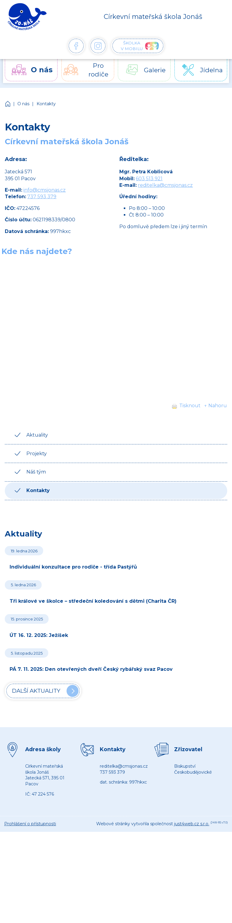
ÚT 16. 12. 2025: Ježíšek (39, 635)
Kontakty (46, 103)
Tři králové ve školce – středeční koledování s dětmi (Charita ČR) (93, 601)
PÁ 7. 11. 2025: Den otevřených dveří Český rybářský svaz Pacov (91, 669)
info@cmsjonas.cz (44, 190)
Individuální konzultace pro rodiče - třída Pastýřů (73, 567)
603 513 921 (149, 178)
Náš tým (36, 472)
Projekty (36, 453)
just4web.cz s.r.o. (191, 823)
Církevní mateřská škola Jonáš (8, 104)
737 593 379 (41, 196)
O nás (23, 103)
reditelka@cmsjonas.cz (165, 185)
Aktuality (37, 435)
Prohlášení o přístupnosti (30, 823)
